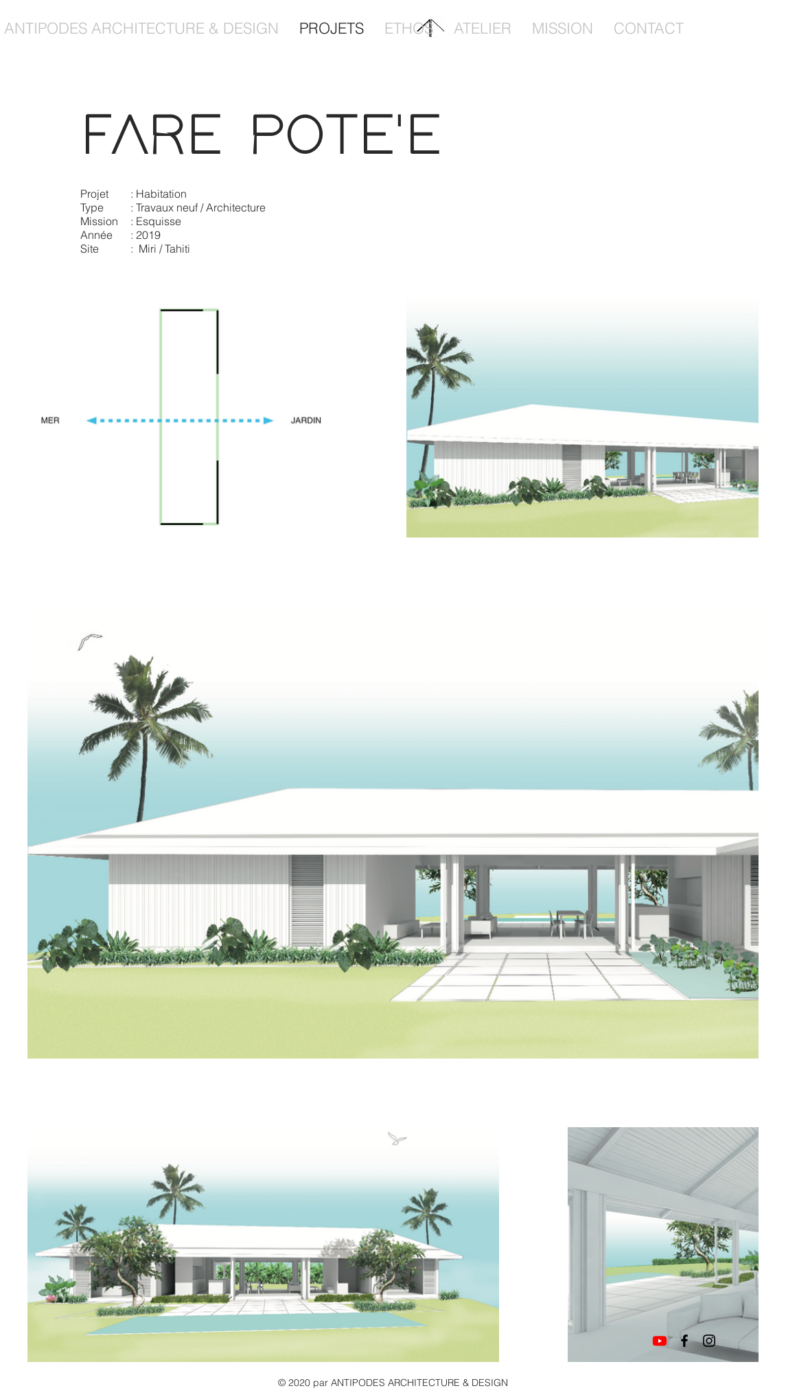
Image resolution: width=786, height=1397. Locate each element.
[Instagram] (709, 1340)
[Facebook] (684, 1340)
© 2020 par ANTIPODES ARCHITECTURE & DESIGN (393, 1382)
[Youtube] (659, 1340)
